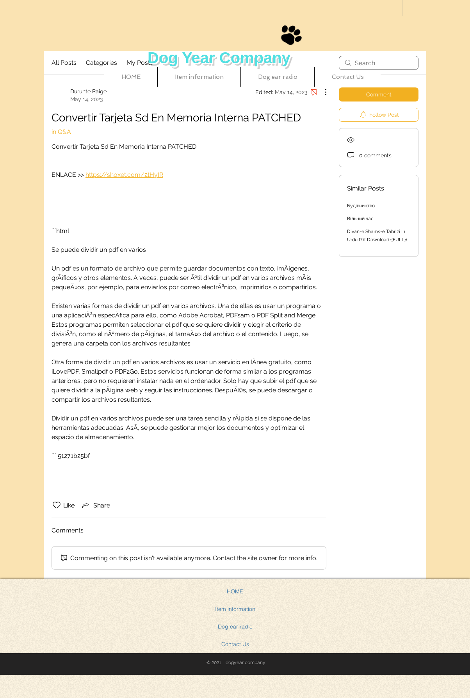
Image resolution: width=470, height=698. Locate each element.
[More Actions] (321, 92)
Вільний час (360, 218)
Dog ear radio (235, 626)
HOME (235, 591)
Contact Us (235, 644)
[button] (198, 77)
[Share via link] (95, 505)
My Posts (139, 62)
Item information (235, 609)
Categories (101, 62)
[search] (378, 63)
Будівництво (361, 205)
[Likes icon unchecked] (57, 505)
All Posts (64, 62)
